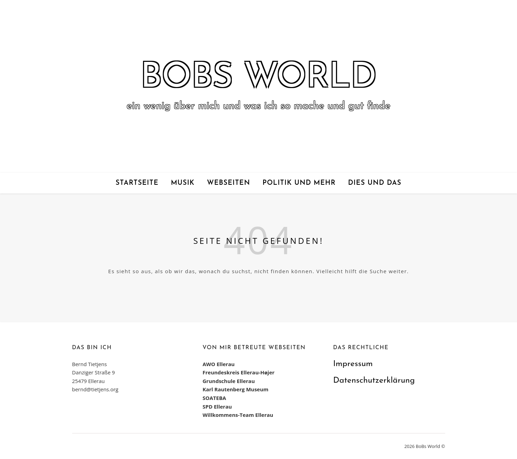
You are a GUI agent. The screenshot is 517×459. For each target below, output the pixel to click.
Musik (183, 183)
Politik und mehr (299, 183)
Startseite (137, 183)
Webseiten (228, 183)
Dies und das (374, 183)
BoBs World (259, 78)
